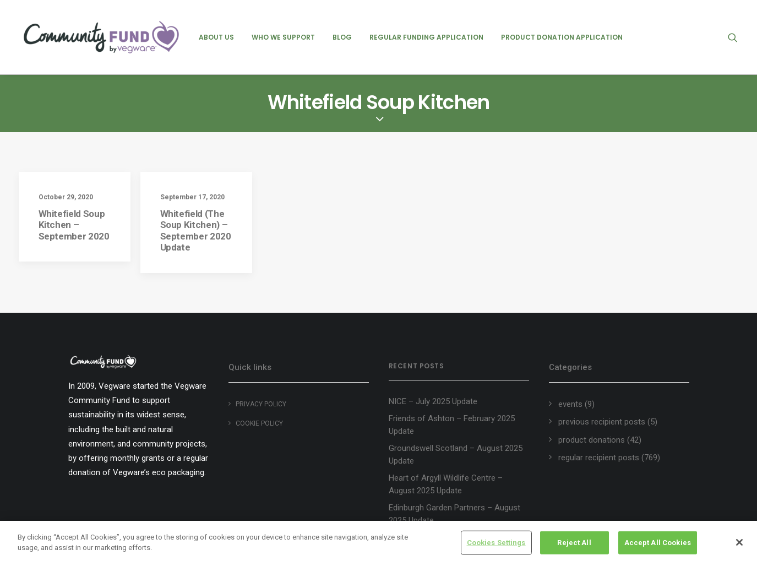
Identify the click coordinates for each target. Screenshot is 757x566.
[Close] (739, 542)
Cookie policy (259, 423)
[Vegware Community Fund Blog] (101, 37)
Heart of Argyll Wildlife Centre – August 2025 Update (446, 484)
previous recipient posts (601, 422)
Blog (342, 37)
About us (216, 37)
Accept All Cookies (657, 542)
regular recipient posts (598, 457)
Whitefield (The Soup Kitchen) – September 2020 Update (195, 230)
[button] (738, 37)
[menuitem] (216, 37)
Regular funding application (426, 37)
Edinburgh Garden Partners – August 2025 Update (454, 514)
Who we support (283, 37)
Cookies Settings (496, 542)
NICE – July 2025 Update (433, 401)
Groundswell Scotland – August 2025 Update (455, 454)
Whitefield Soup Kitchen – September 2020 (74, 225)
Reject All (574, 542)
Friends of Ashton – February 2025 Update (452, 424)
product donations (591, 440)
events (570, 404)
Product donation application (562, 37)
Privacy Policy (261, 404)
